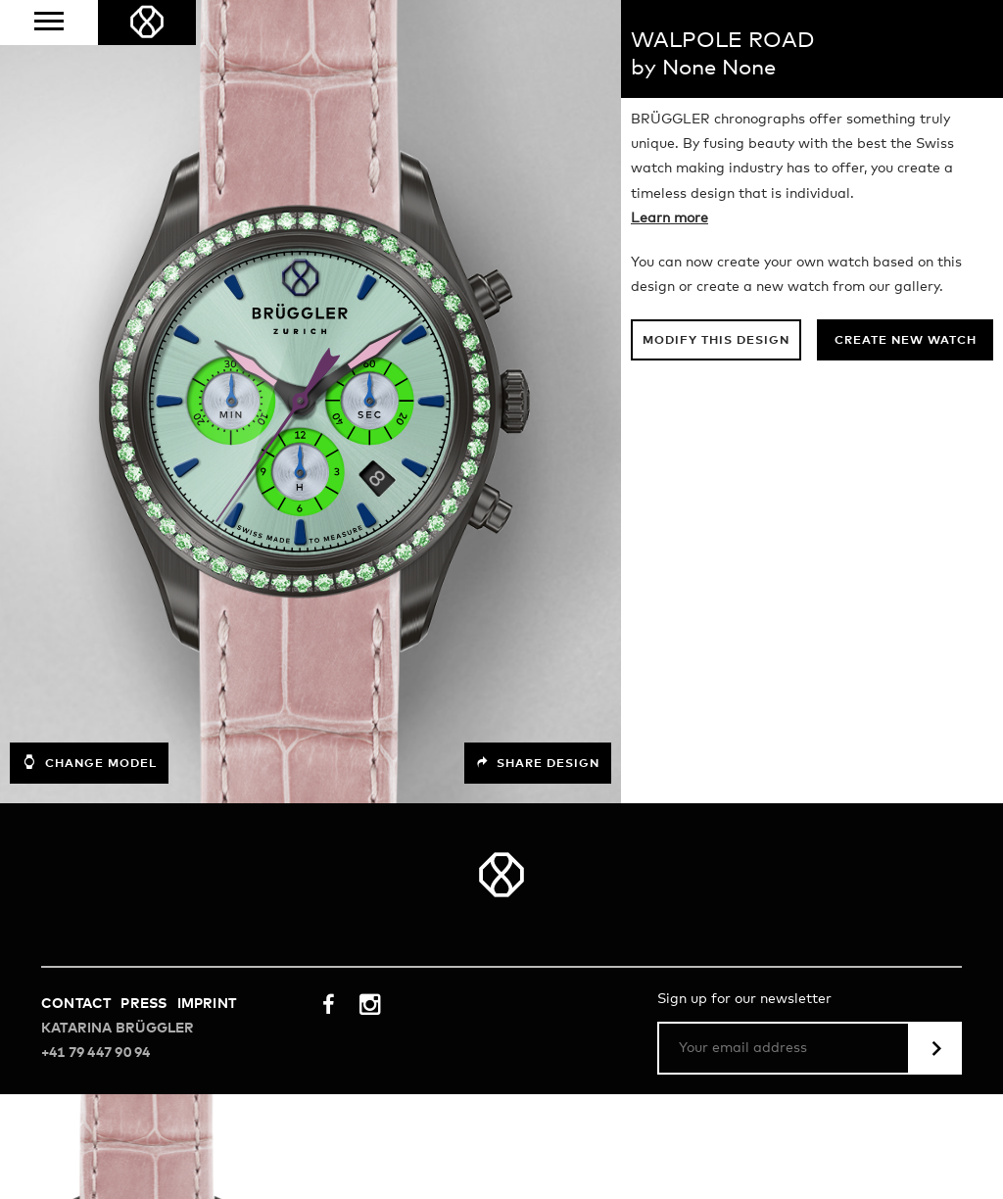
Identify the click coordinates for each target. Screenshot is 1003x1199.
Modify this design (716, 341)
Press (143, 1004)
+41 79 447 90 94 (95, 1053)
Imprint (206, 1004)
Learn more (669, 218)
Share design (537, 763)
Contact (76, 1004)
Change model (89, 762)
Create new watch (906, 341)
